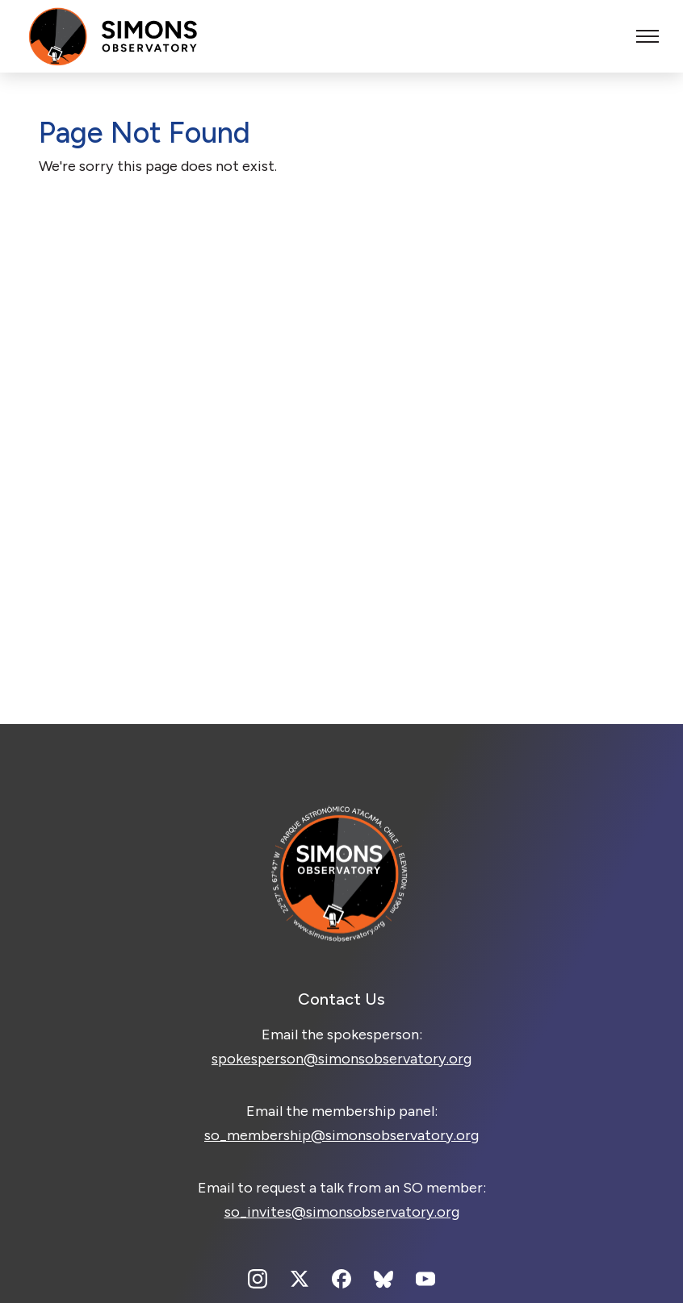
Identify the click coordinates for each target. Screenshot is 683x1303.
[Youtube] (425, 1278)
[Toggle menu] (647, 36)
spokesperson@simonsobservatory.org (341, 1059)
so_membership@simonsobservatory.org (341, 1135)
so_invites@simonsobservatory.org (341, 1212)
